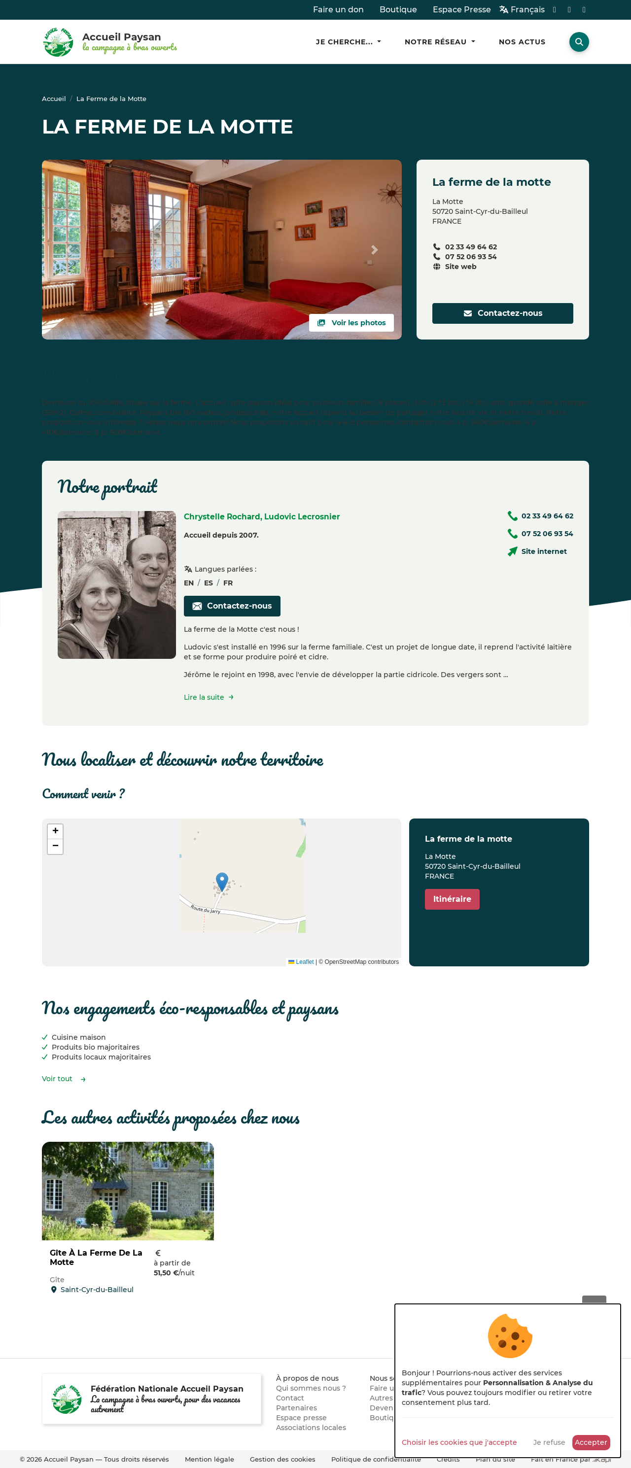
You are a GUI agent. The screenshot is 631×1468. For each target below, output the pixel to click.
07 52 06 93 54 (471, 256)
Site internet (544, 551)
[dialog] (507, 1380)
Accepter (591, 1442)
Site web (461, 266)
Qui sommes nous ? (311, 1388)
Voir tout (57, 1078)
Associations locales (311, 1427)
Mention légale (209, 1459)
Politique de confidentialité (376, 1459)
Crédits (448, 1459)
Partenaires (296, 1407)
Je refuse (549, 1442)
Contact (290, 1398)
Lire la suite (204, 697)
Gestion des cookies (283, 1459)
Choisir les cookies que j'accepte (459, 1442)
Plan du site (495, 1459)
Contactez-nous (503, 313)
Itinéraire (452, 899)
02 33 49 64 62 (471, 246)
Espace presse (301, 1417)
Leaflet (301, 961)
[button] (222, 882)
